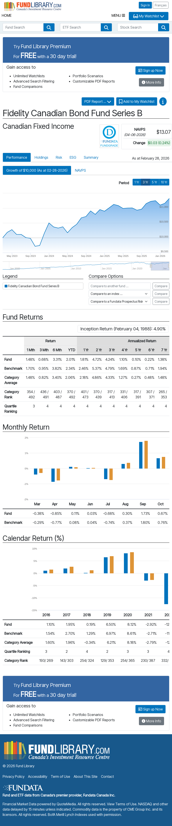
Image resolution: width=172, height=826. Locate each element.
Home (6, 15)
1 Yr (137, 182)
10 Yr (164, 182)
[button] (48, 27)
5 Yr (154, 182)
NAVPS (80, 170)
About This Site (85, 776)
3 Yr (145, 182)
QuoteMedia (66, 804)
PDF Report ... (97, 101)
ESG (73, 157)
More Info (151, 82)
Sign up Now (150, 70)
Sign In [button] (145, 5)
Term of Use (60, 776)
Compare (161, 286)
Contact (107, 776)
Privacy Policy (13, 776)
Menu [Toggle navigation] (118, 15)
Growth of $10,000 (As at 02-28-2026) (36, 170)
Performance (16, 157)
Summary (91, 157)
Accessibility (37, 776)
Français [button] (160, 5)
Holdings (41, 157)
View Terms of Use (121, 804)
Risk (59, 157)
